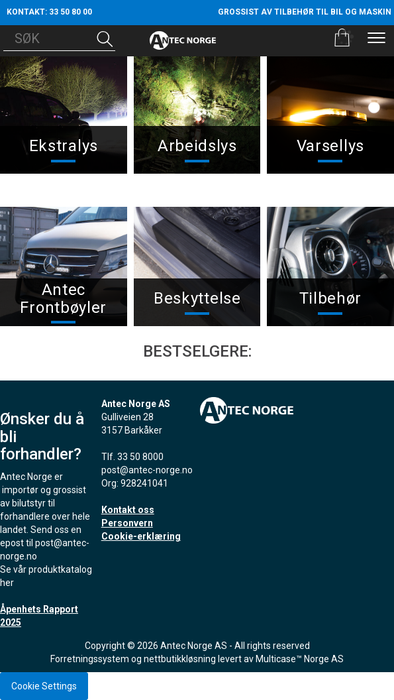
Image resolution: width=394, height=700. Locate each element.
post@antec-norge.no (147, 470)
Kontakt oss (127, 509)
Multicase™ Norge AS (300, 659)
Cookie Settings (44, 686)
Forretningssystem (89, 659)
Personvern (127, 523)
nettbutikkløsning (180, 659)
